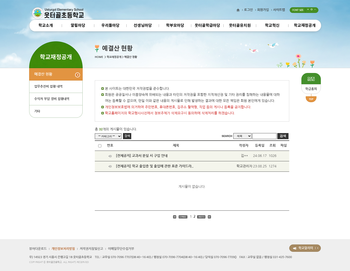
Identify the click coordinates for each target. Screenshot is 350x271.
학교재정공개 (305, 25)
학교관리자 (244, 166)
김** (244, 155)
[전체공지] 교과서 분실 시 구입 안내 (141, 155)
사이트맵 (279, 9)
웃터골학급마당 (207, 25)
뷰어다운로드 (38, 248)
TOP (311, 98)
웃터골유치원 (240, 25)
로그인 (248, 9)
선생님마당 (143, 25)
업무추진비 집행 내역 (48, 86)
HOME (99, 57)
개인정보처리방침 (63, 248)
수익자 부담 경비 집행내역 (51, 98)
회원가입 (263, 9)
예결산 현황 (43, 74)
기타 (37, 111)
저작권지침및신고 (91, 248)
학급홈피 (311, 88)
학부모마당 (175, 25)
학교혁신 (272, 25)
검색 (127, 136)
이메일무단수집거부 (121, 248)
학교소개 (45, 25)
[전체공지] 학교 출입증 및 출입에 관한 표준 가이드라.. (154, 166)
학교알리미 (305, 248)
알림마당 (78, 25)
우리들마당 (110, 25)
